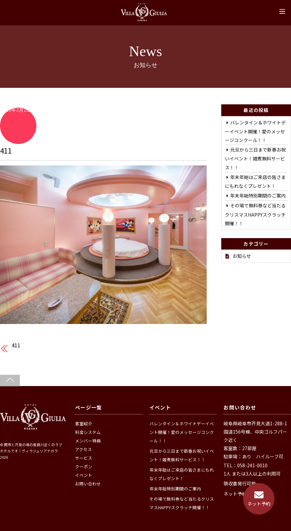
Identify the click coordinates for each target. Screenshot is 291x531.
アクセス (83, 449)
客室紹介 (83, 423)
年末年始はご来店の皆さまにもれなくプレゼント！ (181, 474)
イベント (83, 475)
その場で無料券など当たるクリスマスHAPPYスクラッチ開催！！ (255, 214)
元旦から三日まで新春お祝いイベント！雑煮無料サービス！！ (255, 158)
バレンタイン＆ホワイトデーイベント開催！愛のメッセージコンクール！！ (255, 131)
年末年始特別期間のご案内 (258, 195)
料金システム (88, 432)
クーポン (83, 466)
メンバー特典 (88, 441)
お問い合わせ (88, 483)
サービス (83, 458)
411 (5, 150)
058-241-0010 (252, 465)
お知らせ (241, 256)
